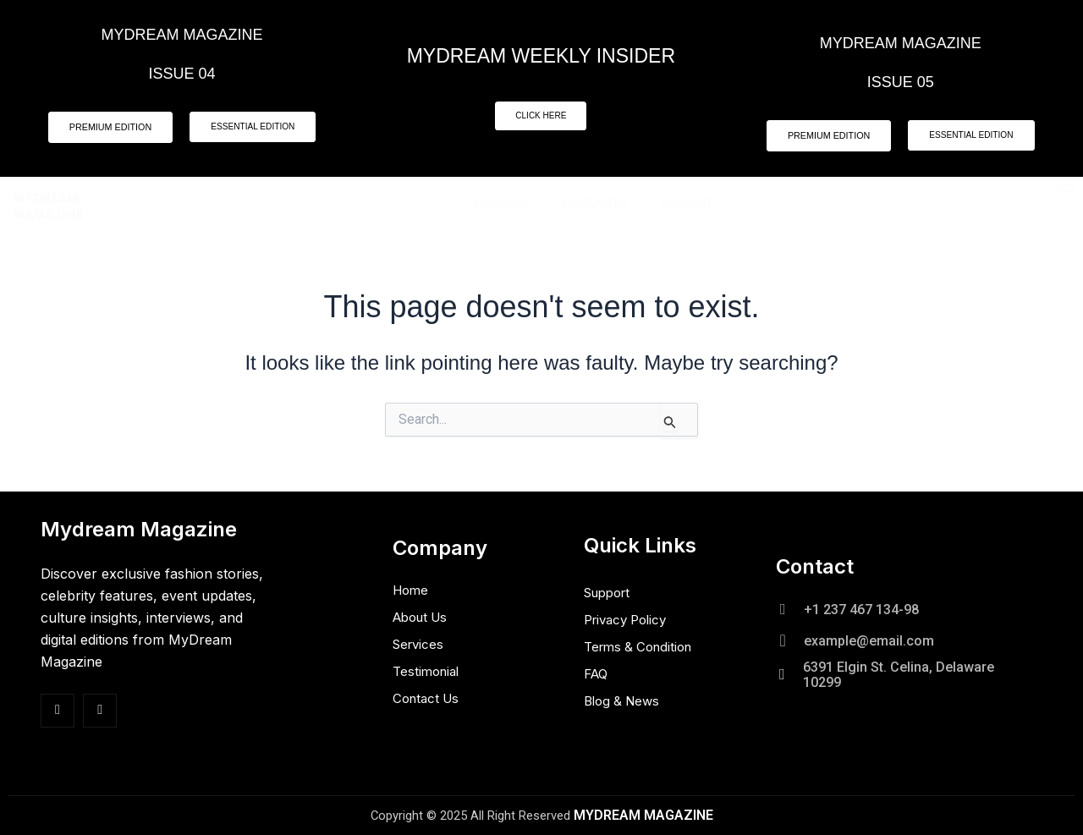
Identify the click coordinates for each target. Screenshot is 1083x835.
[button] (1066, 192)
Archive (687, 204)
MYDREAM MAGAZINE (48, 207)
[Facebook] (57, 711)
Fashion (501, 204)
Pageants (594, 204)
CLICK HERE (540, 116)
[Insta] (100, 711)
